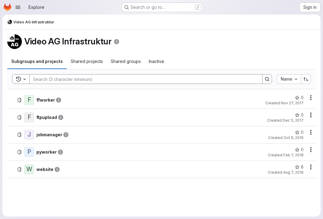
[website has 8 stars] (299, 167)
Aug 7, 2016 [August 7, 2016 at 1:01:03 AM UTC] (293, 172)
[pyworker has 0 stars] (299, 149)
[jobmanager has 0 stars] (299, 132)
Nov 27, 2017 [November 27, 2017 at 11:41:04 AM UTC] (292, 103)
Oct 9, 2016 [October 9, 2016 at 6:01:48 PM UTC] (294, 137)
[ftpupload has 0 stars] (299, 115)
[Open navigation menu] (18, 7)
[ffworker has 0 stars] (299, 97)
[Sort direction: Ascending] (306, 79)
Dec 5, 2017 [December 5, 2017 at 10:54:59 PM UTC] (293, 120)
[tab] (37, 61)
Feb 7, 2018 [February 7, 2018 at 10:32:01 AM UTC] (293, 155)
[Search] (143, 79)
